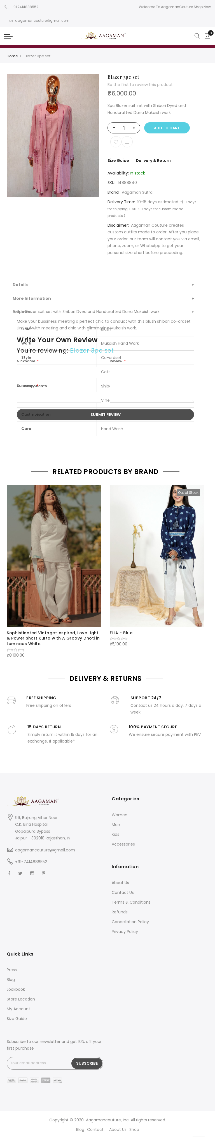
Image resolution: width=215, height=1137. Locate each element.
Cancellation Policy (130, 922)
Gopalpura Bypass (32, 831)
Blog (11, 979)
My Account (18, 1009)
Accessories (123, 844)
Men (116, 824)
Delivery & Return (153, 160)
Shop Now (202, 6)
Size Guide (118, 160)
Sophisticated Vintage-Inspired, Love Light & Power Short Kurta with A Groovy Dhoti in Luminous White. (53, 638)
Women (119, 815)
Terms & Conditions (131, 902)
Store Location (21, 999)
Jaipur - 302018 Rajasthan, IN (42, 838)
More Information (32, 298)
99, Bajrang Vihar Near (36, 817)
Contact (95, 1129)
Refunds (120, 912)
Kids (115, 834)
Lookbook (16, 989)
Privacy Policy (125, 931)
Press (12, 970)
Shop (134, 1129)
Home (12, 56)
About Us (120, 882)
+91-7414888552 (31, 862)
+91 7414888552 (21, 6)
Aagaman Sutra (137, 192)
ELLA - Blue (121, 633)
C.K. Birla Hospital (31, 824)
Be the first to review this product (140, 84)
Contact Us (123, 892)
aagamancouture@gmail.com (38, 20)
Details (20, 285)
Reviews (21, 312)
